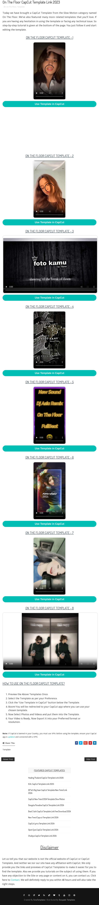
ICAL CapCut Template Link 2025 (41, 784)
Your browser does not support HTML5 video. (49, 71)
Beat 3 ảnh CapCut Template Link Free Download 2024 (49, 811)
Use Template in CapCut (49, 104)
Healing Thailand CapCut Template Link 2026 (46, 777)
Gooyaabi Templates (67, 900)
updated (11, 737)
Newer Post (8, 759)
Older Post (90, 759)
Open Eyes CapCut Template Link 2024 (43, 829)
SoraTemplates (39, 900)
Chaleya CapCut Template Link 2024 (42, 836)
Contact (15, 879)
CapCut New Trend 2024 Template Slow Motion (46, 799)
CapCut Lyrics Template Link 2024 (41, 823)
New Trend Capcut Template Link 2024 (43, 817)
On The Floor (11, 7)
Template (21, 7)
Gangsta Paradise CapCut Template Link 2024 (46, 805)
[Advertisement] (49, 128)
